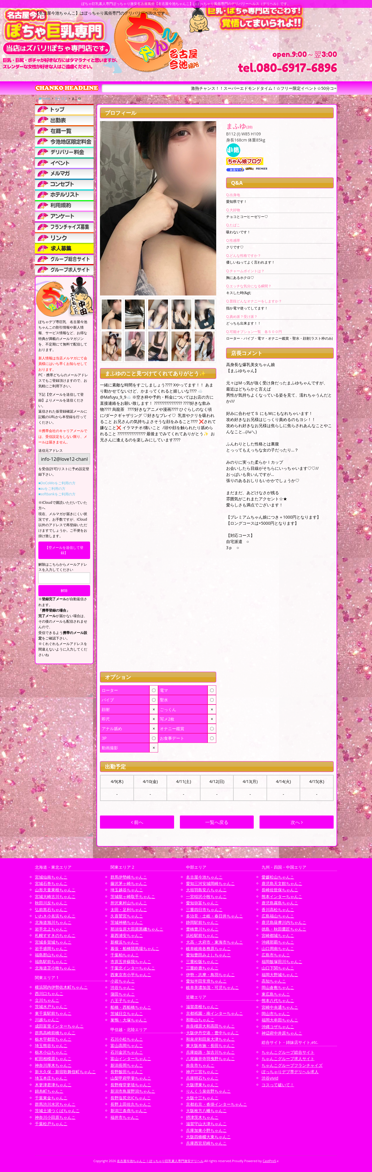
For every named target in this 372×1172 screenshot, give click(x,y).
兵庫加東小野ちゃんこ (206, 1130)
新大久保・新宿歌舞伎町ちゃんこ (65, 1071)
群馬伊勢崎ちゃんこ (128, 877)
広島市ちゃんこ (276, 955)
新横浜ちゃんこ (124, 942)
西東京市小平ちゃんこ (130, 974)
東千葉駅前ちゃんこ (53, 1013)
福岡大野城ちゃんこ (280, 974)
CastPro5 (269, 1161)
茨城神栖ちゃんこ (126, 922)
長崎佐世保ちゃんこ (280, 890)
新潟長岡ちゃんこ (126, 1065)
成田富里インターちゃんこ (59, 1026)
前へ (137, 822)
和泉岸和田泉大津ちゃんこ (210, 1039)
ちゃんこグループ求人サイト (288, 1058)
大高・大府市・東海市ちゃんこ (214, 942)
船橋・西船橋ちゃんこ (130, 1007)
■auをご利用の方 (51, 488)
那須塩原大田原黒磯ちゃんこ (136, 929)
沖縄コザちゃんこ (278, 1026)
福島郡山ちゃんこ (51, 955)
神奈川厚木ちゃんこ (53, 1065)
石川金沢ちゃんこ (126, 1052)
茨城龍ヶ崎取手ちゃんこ (132, 896)
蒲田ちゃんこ (122, 994)
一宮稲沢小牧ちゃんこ (206, 896)
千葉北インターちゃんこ (132, 968)
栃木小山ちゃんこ (51, 1052)
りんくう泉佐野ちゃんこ (208, 1091)
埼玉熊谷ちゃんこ (51, 1045)
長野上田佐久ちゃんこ (130, 1104)
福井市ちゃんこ (124, 1117)
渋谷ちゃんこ (122, 987)
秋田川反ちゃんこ (51, 903)
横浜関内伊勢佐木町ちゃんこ (61, 987)
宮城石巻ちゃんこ (51, 883)
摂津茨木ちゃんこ (202, 1117)
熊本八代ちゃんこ (278, 1000)
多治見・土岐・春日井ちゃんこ (214, 916)
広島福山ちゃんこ (278, 916)
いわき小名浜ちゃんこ (55, 916)
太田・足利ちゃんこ (128, 909)
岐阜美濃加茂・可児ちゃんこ (212, 987)
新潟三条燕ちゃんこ (128, 1110)
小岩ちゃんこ (122, 981)
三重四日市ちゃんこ (204, 909)
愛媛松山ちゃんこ (278, 877)
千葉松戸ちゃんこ (51, 1123)
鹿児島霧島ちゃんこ (280, 903)
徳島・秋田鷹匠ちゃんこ (284, 929)
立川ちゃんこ (47, 1000)
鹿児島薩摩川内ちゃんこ (284, 922)
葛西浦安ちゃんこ (126, 935)
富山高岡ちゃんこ (126, 1045)
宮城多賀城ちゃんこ (53, 942)
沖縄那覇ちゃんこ (278, 942)
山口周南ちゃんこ (278, 948)
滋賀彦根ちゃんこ (202, 1006)
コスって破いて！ (278, 1084)
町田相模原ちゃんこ (53, 1058)
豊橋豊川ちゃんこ (202, 929)
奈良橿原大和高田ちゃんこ (210, 1026)
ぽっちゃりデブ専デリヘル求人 (290, 1071)
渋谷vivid (270, 1078)
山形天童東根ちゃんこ (55, 890)
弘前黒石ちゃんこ (51, 909)
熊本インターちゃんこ (282, 896)
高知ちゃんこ (274, 981)
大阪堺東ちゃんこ (202, 1084)
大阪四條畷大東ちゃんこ (208, 1136)
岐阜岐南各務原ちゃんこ (208, 948)
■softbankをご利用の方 (57, 494)
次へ (297, 822)
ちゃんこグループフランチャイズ (292, 1065)
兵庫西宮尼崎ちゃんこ (206, 1143)
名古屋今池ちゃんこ (204, 877)
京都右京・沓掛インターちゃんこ (216, 1104)
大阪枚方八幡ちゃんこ (206, 1110)
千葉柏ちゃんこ (124, 955)
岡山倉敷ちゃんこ (278, 987)
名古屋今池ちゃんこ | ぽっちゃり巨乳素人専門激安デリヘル (160, 1161)
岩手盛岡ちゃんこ (51, 948)
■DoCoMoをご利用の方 (57, 483)
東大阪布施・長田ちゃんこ (210, 1045)
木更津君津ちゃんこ (53, 1084)
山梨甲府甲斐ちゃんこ (130, 1078)
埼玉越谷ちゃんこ (126, 890)
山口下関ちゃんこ (278, 968)
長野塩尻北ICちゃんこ (130, 1098)
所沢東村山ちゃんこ (128, 903)
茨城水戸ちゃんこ (51, 1006)
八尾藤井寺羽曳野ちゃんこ (210, 1058)
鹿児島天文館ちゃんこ (282, 883)
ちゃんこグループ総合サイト (288, 1052)
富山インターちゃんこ (130, 1058)
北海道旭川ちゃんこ (53, 922)
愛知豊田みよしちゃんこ (208, 955)
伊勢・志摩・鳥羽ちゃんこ (210, 974)
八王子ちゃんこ (124, 1000)
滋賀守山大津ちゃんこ (206, 1123)
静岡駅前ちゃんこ (202, 922)
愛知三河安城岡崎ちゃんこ (210, 883)
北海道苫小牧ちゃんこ (55, 968)
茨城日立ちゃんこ (126, 1013)
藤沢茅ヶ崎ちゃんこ (128, 883)
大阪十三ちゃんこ (202, 1098)
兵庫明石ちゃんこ (202, 1078)
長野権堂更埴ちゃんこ (130, 1084)
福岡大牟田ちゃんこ (280, 1020)
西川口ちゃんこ (49, 993)
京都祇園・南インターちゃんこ (214, 1013)
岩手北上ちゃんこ (51, 929)
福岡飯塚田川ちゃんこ (282, 961)
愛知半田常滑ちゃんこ (206, 981)
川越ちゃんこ (47, 1019)
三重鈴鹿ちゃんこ (202, 968)
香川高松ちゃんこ (278, 909)
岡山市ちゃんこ (276, 1013)
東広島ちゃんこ (276, 994)
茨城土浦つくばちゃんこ (57, 1110)
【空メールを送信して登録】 (64, 550)
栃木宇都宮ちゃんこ (53, 1039)
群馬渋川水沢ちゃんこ (55, 1104)
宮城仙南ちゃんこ (51, 877)
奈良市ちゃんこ (200, 1065)
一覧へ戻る (216, 822)
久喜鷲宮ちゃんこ (126, 916)
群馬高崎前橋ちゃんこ (55, 1032)
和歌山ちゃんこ (200, 1019)
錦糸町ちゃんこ (49, 1091)
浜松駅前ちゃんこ (202, 935)
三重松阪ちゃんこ (202, 961)
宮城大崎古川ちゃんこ (55, 896)
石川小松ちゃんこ (126, 1039)
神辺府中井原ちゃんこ (282, 1033)
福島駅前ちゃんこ (51, 961)
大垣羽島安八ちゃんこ (206, 890)
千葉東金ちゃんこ (51, 1098)
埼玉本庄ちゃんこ (51, 1078)
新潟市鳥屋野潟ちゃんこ (132, 1091)
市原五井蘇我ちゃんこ (130, 961)
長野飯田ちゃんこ (126, 1071)
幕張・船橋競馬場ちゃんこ (134, 948)
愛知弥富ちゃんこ (202, 903)
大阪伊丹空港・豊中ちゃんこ (212, 1032)
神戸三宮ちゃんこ (202, 1071)
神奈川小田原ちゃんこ (55, 1117)
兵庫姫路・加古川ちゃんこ (210, 1052)
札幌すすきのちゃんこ (55, 935)
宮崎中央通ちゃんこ (280, 1007)
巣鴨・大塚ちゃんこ (128, 1020)
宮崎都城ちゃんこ (278, 935)
